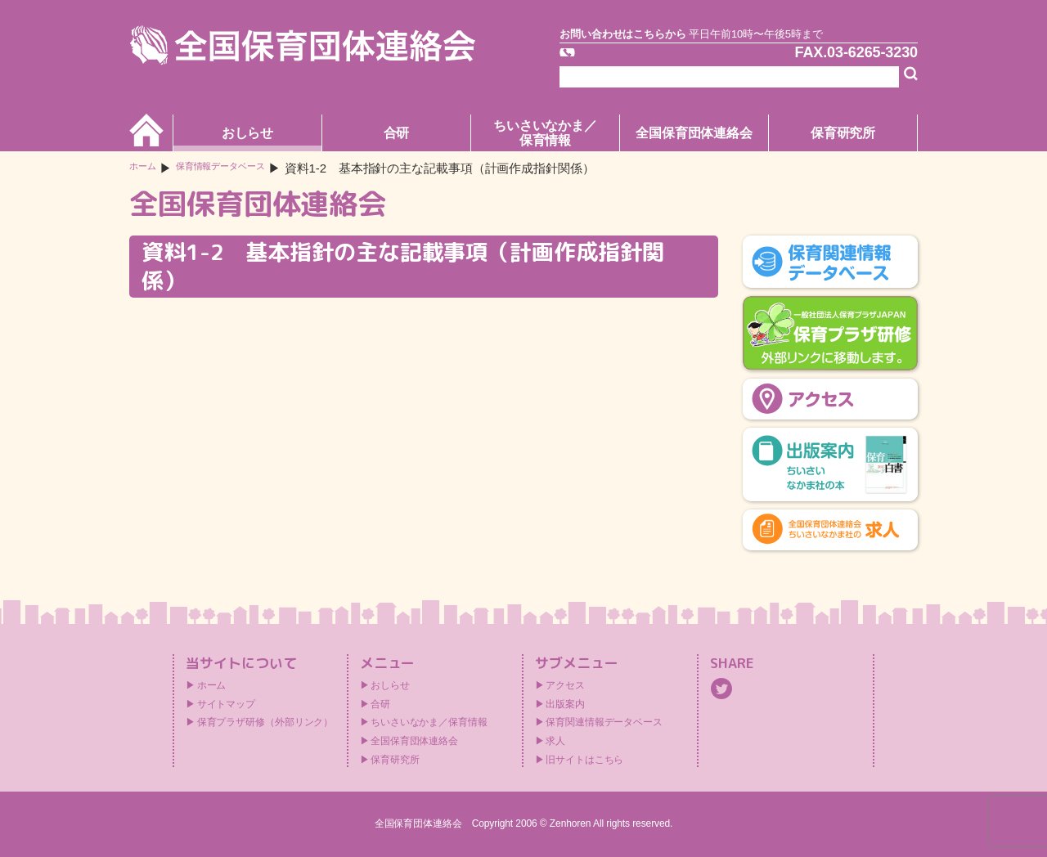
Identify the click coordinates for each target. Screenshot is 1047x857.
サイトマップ (226, 704)
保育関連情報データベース (604, 722)
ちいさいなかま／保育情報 (545, 133)
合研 (397, 133)
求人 (555, 741)
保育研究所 (843, 133)
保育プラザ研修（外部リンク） (265, 722)
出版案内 (565, 704)
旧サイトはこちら (584, 759)
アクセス (565, 685)
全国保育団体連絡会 (694, 133)
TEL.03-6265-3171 (652, 60)
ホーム (147, 168)
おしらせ (248, 133)
